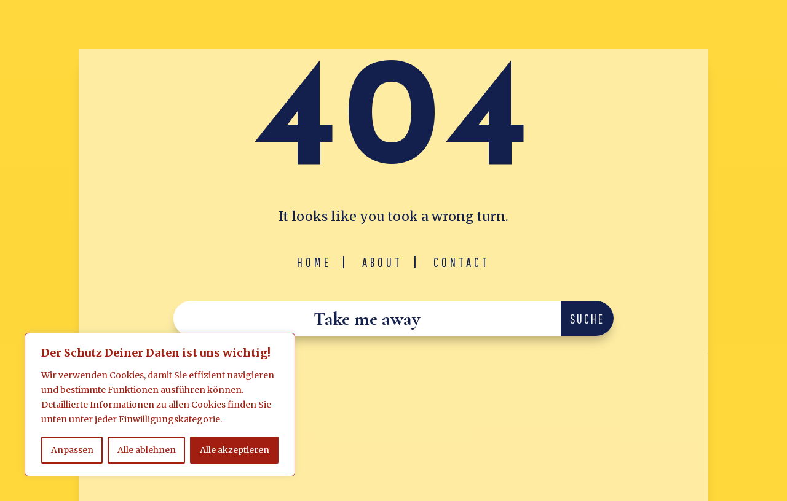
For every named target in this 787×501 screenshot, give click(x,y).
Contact (461, 262)
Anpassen (72, 450)
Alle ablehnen (146, 450)
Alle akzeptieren (234, 450)
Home (314, 262)
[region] (160, 404)
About (382, 262)
